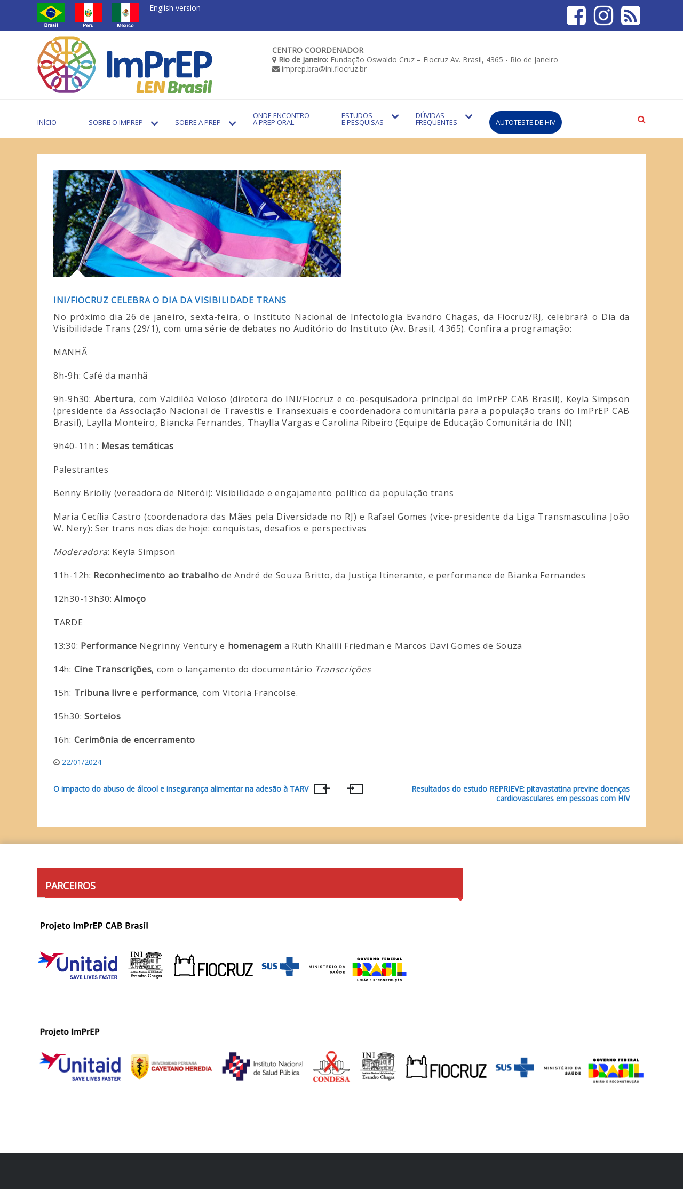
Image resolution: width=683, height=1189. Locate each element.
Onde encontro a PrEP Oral (281, 119)
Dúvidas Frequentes (436, 119)
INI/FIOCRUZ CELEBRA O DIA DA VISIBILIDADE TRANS (170, 300)
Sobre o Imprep (116, 122)
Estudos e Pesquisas (363, 119)
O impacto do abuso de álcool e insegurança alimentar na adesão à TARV (180, 789)
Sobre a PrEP (198, 122)
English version (175, 8)
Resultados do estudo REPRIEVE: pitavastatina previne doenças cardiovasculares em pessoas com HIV (520, 793)
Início (47, 122)
